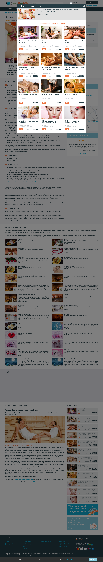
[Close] (84, 6)
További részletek (68, 559)
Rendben (92, 559)
